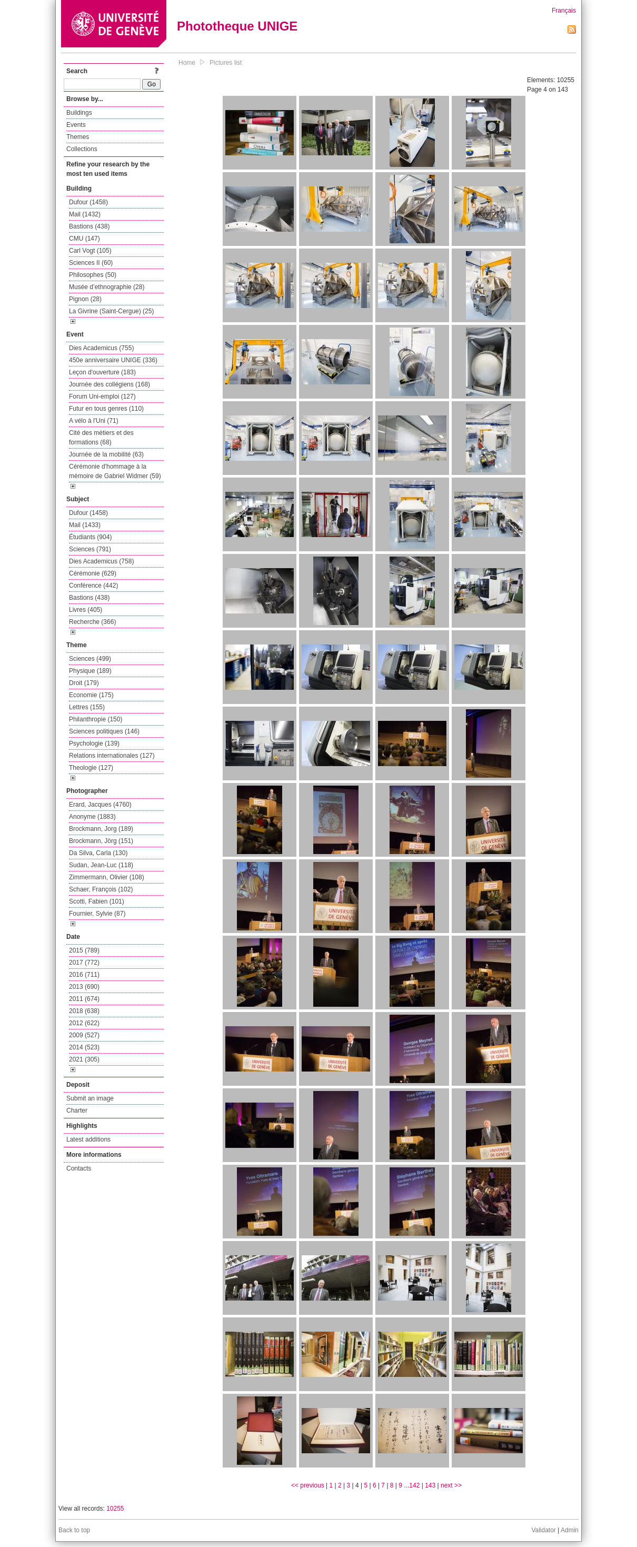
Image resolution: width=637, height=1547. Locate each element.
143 (430, 1485)
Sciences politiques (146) (104, 731)
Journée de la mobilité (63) (106, 454)
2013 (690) (84, 986)
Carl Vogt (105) (90, 250)
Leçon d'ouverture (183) (102, 372)
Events (76, 124)
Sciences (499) (90, 658)
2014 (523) (84, 1047)
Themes (77, 137)
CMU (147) (84, 238)
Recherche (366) (92, 622)
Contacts (78, 1168)
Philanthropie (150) (95, 719)
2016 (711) (84, 974)
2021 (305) (84, 1059)
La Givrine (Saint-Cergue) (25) (111, 311)
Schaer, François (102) (101, 889)
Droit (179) (84, 683)
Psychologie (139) (94, 743)
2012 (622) (84, 1023)
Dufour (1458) (88, 202)
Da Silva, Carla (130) (98, 853)
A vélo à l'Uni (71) (93, 420)
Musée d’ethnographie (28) (106, 287)
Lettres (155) (87, 707)
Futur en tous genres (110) (106, 408)
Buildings (79, 112)
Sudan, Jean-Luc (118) (101, 865)
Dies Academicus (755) (101, 348)
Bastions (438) (89, 226)
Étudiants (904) (90, 537)
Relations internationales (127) (112, 755)
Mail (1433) (85, 525)
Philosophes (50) (92, 275)
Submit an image (90, 1098)
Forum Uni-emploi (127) (102, 396)
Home (186, 62)
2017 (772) (84, 962)
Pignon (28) (85, 299)
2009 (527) (84, 1035)
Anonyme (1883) (92, 816)
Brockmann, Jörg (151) (101, 841)
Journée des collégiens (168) (109, 384)
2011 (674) (84, 999)
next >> (451, 1485)
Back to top (74, 1530)
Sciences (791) (90, 549)
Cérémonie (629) (92, 573)
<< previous (307, 1485)
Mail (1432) (85, 214)
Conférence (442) (93, 585)
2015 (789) (84, 950)
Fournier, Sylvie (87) (97, 913)
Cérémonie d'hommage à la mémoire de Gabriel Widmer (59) (115, 471)
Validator (543, 1530)
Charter (76, 1110)
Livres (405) (85, 609)
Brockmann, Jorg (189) (101, 828)
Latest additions (88, 1139)
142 (414, 1485)
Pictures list (226, 62)
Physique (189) (90, 671)
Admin (570, 1530)
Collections (81, 149)
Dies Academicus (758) (101, 561)
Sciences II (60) (91, 262)
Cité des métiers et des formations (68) (101, 437)
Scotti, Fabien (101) (96, 901)
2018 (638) (84, 1011)
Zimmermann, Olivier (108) (106, 877)
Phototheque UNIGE (237, 26)
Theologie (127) (91, 767)
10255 (115, 1508)
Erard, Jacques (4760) (100, 804)
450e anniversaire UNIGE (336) (113, 360)
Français (564, 10)
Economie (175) (91, 695)
